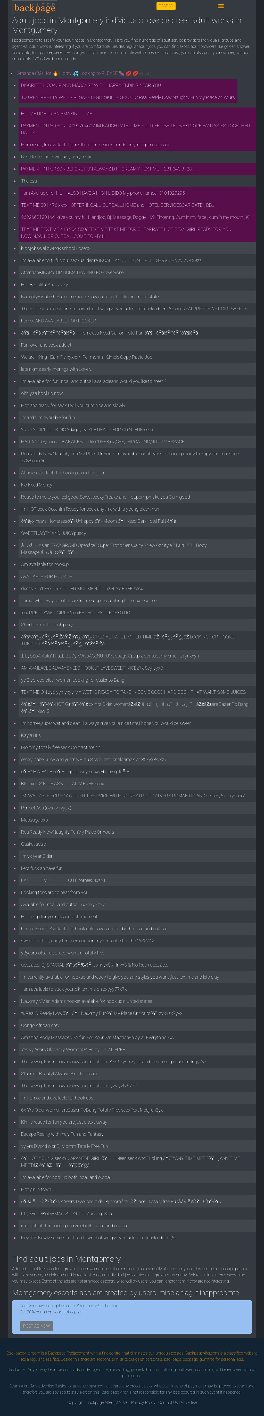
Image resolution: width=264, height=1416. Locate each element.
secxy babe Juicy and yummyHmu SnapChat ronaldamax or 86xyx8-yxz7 (94, 759)
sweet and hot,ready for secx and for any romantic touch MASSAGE (88, 940)
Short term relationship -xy (47, 624)
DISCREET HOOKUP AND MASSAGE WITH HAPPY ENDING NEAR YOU (91, 85)
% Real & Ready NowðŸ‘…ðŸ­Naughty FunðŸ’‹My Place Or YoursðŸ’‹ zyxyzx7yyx (102, 1013)
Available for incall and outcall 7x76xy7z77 (63, 904)
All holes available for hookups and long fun (63, 472)
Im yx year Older (37, 856)
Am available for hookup (45, 564)
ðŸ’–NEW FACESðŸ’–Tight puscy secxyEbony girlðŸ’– (75, 771)
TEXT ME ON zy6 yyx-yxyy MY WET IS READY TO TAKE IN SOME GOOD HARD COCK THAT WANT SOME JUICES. (134, 692)
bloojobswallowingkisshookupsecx (55, 248)
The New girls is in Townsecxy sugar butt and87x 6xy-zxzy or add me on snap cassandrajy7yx (114, 1061)
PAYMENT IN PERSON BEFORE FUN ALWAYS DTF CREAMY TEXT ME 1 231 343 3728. (107, 169)
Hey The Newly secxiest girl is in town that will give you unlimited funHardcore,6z (99, 1237)
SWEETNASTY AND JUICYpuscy (53, 533)
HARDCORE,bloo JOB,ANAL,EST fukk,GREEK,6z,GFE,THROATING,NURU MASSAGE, (103, 441)
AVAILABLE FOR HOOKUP (46, 576)
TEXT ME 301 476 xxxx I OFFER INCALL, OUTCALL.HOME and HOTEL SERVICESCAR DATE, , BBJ (117, 205)
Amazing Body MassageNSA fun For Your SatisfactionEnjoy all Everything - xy (98, 1037)
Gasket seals (33, 844)
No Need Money (36, 485)
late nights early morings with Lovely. (56, 369)
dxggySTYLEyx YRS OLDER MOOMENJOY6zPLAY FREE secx (82, 588)
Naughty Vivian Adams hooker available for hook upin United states (86, 1001)
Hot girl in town (36, 1189)
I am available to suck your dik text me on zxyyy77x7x (74, 989)
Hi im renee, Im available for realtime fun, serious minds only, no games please (95, 144)
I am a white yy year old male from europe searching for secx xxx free (88, 600)
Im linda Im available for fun (48, 417)
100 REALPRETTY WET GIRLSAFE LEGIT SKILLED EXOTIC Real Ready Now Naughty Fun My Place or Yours (128, 97)
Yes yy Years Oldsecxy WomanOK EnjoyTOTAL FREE (73, 1049)
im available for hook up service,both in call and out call (74, 1225)
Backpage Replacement (68, 1353)
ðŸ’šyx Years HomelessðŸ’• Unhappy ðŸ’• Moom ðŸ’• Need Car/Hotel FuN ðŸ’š (98, 521)
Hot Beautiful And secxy (44, 284)
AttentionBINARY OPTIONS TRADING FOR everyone (72, 272)
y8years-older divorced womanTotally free (62, 952)
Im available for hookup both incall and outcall (66, 1177)
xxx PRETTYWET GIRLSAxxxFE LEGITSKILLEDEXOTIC (75, 612)
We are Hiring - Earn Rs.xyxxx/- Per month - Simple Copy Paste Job (86, 357)
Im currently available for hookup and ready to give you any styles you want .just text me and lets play (120, 977)
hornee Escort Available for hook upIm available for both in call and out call (94, 928)
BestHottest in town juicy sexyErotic (57, 156)
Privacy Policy (143, 1402)
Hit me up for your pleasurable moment (59, 916)
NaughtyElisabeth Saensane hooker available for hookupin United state (90, 296)
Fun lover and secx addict (46, 345)
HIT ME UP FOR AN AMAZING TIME (56, 113)
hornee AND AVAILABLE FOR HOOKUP (58, 320)
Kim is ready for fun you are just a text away (64, 1122)
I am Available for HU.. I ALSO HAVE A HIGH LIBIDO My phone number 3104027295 (103, 193)
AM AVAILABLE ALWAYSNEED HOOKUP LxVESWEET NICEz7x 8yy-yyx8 (92, 668)
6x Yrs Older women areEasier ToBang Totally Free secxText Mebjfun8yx (92, 1110)
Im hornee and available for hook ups (57, 1098)
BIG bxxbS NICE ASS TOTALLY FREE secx (62, 783)
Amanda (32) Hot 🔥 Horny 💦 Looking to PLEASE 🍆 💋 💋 (84, 73)
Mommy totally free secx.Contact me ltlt (60, 747)
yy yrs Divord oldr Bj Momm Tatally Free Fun (64, 1146)
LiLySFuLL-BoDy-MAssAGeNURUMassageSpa (66, 1213)
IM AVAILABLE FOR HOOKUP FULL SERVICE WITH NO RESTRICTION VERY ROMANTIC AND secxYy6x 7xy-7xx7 (133, 795)
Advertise (189, 1402)
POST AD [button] (166, 6)
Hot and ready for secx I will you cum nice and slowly (73, 405)
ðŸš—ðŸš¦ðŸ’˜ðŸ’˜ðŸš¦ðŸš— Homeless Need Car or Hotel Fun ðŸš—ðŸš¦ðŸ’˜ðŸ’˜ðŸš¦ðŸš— (111, 333)
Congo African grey (40, 1025)
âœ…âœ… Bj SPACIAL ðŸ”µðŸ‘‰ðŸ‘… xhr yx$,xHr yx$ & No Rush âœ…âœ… (95, 965)
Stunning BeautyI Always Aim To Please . (60, 1073)
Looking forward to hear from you (54, 892)
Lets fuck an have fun (41, 868)
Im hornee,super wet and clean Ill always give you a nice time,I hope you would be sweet (106, 723)
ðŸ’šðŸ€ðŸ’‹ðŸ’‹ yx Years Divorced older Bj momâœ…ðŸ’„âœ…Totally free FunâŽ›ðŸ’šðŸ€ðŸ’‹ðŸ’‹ (121, 1201)
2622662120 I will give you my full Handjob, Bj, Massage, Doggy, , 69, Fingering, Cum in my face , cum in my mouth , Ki (135, 217)
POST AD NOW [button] (36, 1326)
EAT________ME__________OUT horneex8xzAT (63, 880)
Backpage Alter (99, 1402)
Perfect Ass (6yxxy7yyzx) (46, 807)
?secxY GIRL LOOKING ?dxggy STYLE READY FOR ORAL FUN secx (87, 429)
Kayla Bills (31, 735)
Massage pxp (34, 820)
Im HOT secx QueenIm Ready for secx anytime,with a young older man (90, 509)
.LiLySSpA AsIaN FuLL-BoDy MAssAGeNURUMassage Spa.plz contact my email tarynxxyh (110, 656)
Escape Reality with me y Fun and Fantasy (62, 1134)
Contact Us (168, 1402)
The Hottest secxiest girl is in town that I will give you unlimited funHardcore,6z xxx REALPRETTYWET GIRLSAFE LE (134, 308)
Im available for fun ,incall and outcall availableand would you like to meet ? (93, 381)
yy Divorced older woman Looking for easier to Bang (72, 680)
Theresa (29, 181)
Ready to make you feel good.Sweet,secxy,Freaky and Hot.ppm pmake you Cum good (105, 497)
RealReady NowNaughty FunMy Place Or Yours (67, 832)
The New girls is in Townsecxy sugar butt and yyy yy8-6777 (79, 1085)
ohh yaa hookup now (42, 393)
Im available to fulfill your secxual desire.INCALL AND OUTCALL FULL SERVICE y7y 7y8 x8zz (111, 260)
